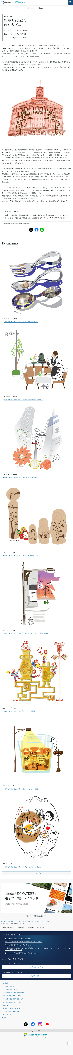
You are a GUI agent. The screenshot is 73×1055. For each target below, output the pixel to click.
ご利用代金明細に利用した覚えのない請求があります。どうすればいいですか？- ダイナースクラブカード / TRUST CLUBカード (38, 949)
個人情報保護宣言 (8, 986)
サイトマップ (7, 1014)
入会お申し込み (37, 967)
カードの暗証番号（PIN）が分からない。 (18, 945)
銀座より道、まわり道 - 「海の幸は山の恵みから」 (21, 477)
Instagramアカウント (40, 1024)
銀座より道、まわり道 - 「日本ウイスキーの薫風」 (21, 789)
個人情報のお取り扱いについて (12, 989)
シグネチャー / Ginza (35, 8)
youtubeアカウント (47, 1024)
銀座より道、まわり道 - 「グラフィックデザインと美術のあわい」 (26, 633)
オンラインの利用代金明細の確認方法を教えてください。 (23, 942)
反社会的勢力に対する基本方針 (12, 995)
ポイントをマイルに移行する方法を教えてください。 (22, 953)
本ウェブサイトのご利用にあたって (13, 1008)
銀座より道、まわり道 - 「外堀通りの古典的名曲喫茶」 (22, 400)
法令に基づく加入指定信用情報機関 (13, 992)
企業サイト (6, 1018)
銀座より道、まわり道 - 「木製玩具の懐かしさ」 (20, 555)
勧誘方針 (5, 1005)
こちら (44, 916)
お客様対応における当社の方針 (12, 1002)
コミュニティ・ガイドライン (11, 1011)
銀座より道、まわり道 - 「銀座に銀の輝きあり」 (20, 322)
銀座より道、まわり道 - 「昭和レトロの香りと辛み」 (21, 867)
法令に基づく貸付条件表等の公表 (13, 999)
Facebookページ (33, 1024)
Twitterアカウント (26, 1024)
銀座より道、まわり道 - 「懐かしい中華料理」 (19, 711)
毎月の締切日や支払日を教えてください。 (18, 939)
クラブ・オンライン (37, 976)
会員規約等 (6, 983)
